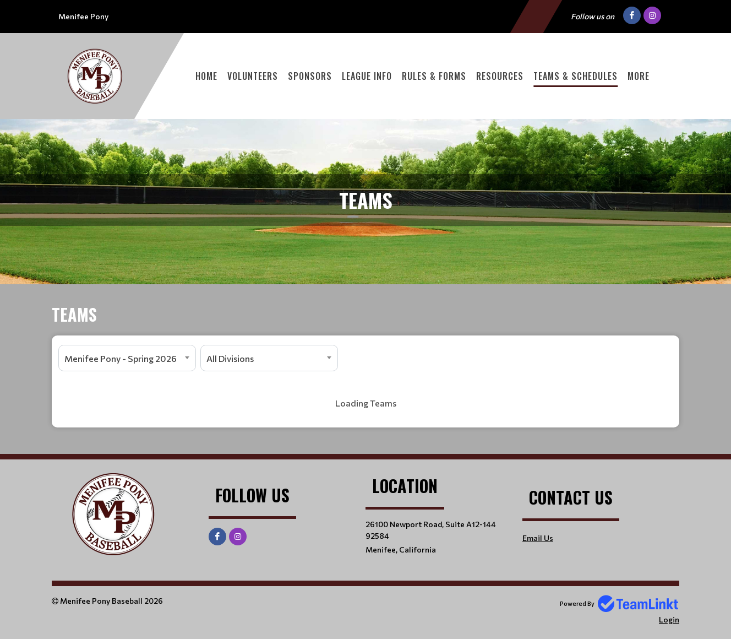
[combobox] (127, 358)
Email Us (537, 538)
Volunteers (252, 76)
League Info (367, 76)
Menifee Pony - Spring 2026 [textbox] (120, 358)
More (639, 76)
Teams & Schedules (575, 76)
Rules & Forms (434, 76)
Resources (499, 76)
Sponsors (310, 76)
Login (669, 619)
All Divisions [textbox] (230, 358)
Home (206, 76)
